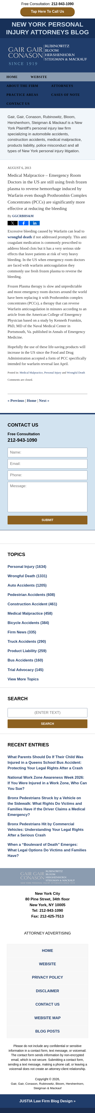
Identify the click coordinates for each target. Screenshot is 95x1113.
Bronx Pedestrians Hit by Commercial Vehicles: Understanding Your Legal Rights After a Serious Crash (46, 832)
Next (44, 401)
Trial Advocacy (26, 671)
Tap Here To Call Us (47, 11)
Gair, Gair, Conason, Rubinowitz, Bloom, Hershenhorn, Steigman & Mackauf (47, 1091)
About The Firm (22, 86)
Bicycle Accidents (29, 624)
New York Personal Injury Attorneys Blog (47, 55)
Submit (48, 520)
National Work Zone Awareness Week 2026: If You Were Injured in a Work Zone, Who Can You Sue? (47, 785)
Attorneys (63, 86)
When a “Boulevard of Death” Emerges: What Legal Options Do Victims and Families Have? (43, 853)
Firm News (22, 633)
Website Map (47, 1022)
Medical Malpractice (31, 372)
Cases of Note (66, 95)
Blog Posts (47, 1036)
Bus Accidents (26, 661)
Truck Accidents (27, 643)
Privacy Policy (47, 981)
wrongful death (20, 237)
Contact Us (18, 104)
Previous (16, 401)
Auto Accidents (27, 586)
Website (39, 77)
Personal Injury (53, 372)
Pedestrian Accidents (32, 595)
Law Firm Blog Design (46, 1106)
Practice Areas (22, 95)
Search (47, 725)
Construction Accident (33, 605)
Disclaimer (47, 995)
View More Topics (23, 680)
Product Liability (27, 652)
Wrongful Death (77, 372)
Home (12, 77)
